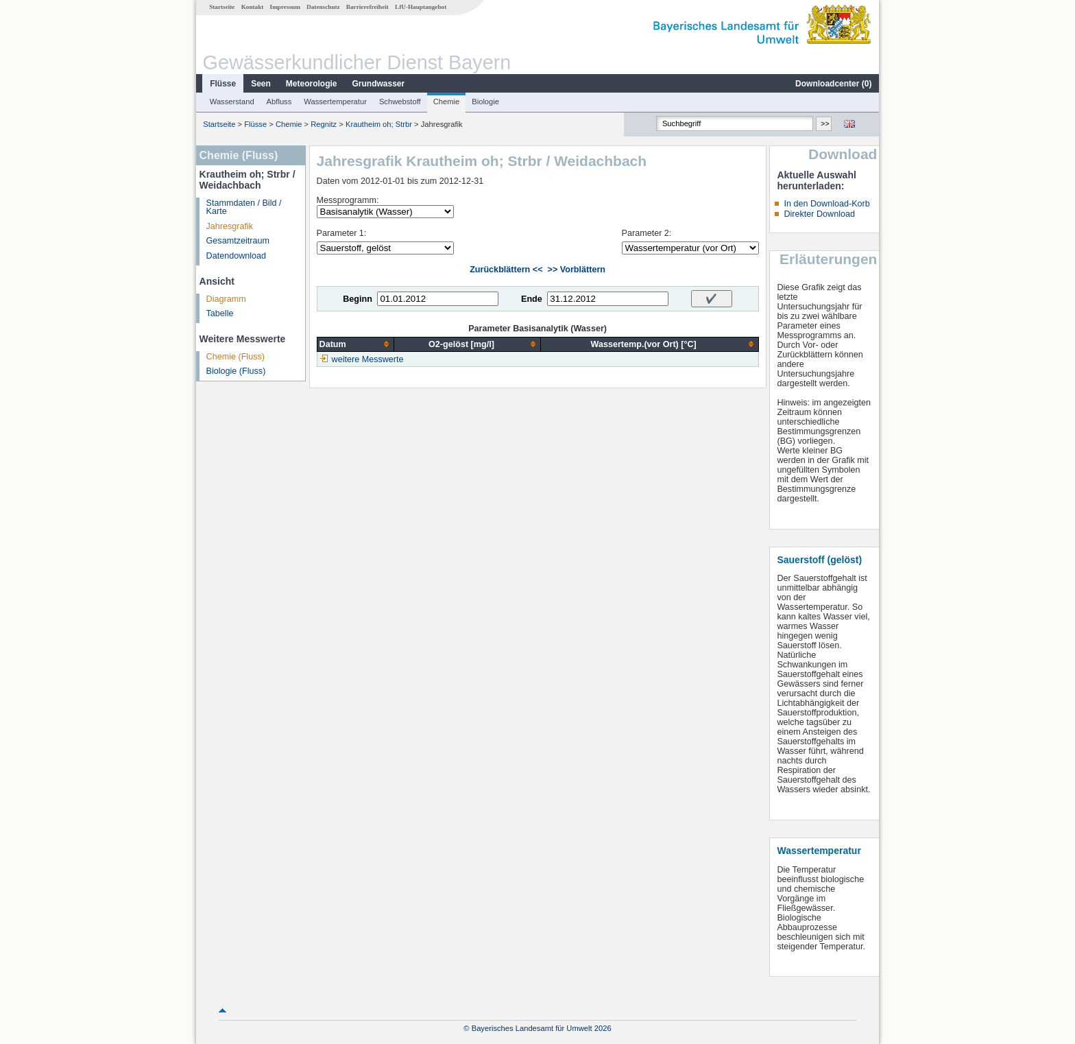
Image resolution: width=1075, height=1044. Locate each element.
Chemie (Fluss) (235, 356)
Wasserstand (232, 101)
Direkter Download (819, 214)
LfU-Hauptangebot (420, 6)
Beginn (357, 299)
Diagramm (226, 299)
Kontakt (252, 6)
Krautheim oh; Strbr (379, 124)
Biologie (485, 101)
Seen (261, 83)
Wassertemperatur (335, 101)
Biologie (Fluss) (236, 371)
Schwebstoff (400, 101)
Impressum (285, 6)
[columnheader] (355, 344)
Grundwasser (378, 83)
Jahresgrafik (230, 226)
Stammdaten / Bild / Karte (244, 207)
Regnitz (324, 124)
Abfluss (279, 101)
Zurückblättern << (506, 269)
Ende (531, 299)
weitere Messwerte (368, 359)
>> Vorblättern (576, 269)
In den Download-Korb (826, 204)
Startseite (221, 6)
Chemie (446, 101)
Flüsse (223, 83)
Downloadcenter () (833, 83)
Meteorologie (311, 83)
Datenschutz (323, 6)
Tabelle (220, 313)
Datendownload (236, 256)
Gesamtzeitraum (237, 241)
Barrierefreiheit (367, 6)
